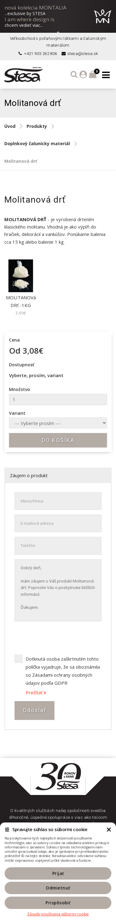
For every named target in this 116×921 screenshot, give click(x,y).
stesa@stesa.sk (79, 53)
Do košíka (58, 440)
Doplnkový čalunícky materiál (37, 143)
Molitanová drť (20, 161)
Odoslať (34, 710)
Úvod (9, 126)
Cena (14, 340)
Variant (17, 413)
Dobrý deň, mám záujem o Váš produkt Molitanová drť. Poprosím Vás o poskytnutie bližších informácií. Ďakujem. (58, 590)
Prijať (58, 873)
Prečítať (36, 692)
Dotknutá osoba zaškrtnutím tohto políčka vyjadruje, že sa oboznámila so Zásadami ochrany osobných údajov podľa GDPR (63, 671)
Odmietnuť (58, 888)
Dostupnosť (21, 365)
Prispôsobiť (58, 903)
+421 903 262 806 (37, 53)
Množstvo (19, 389)
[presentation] (62, 638)
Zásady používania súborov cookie (58, 914)
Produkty (37, 126)
